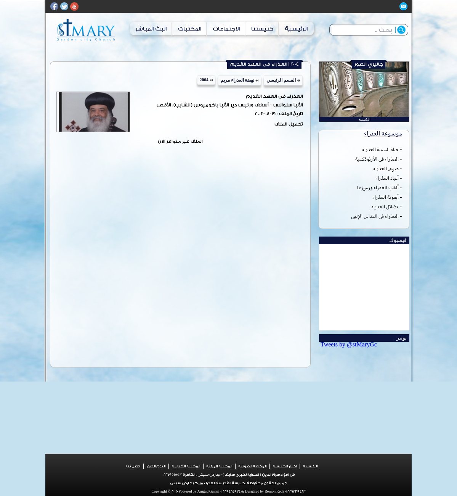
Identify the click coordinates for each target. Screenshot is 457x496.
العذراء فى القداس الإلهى (375, 216)
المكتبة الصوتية (252, 466)
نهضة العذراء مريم (240, 80)
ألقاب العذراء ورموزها (378, 187)
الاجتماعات (226, 29)
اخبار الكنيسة (285, 466)
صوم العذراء (386, 168)
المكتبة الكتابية (186, 466)
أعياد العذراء (387, 178)
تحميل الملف (288, 124)
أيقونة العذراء (385, 197)
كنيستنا (262, 29)
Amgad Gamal (208, 491)
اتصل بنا (133, 466)
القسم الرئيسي (283, 80)
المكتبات (189, 29)
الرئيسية (310, 466)
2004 (206, 79)
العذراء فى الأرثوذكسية (377, 159)
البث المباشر (151, 29)
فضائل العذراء (385, 206)
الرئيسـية (296, 29)
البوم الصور (155, 466)
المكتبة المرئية (219, 466)
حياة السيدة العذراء (380, 149)
